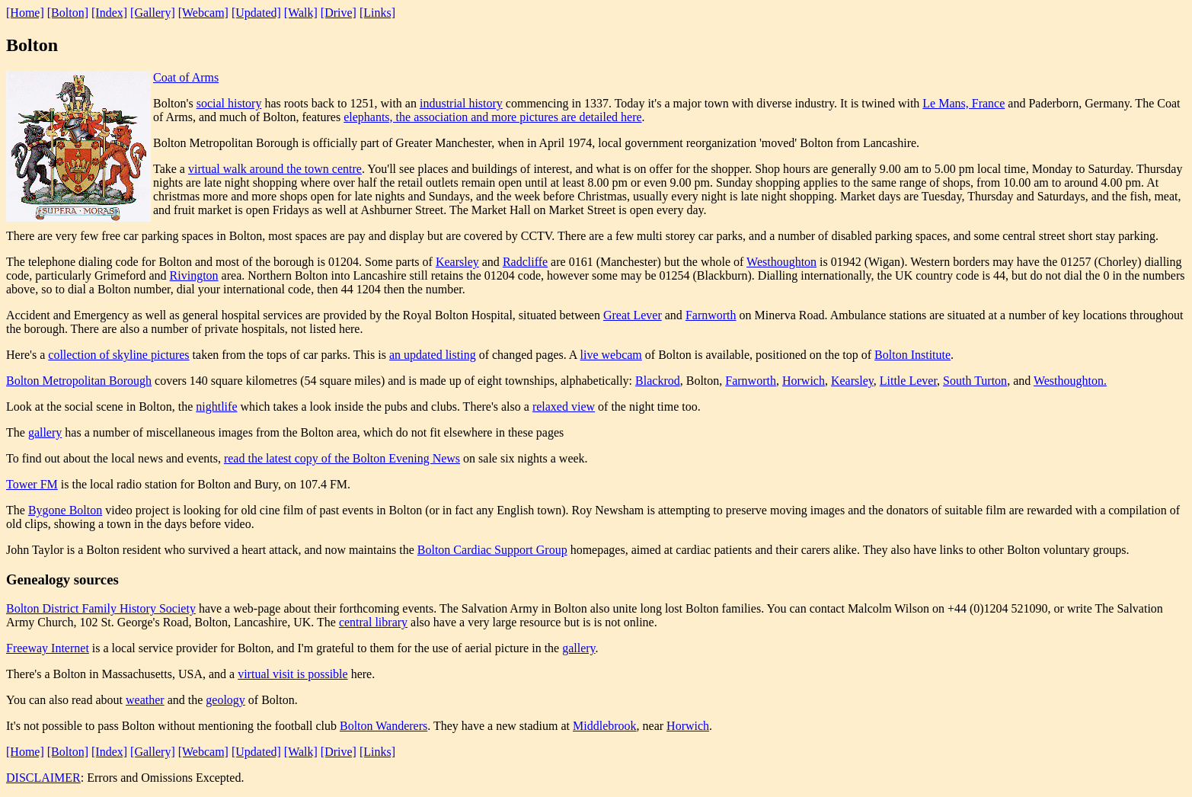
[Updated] (256, 12)
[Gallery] (152, 12)
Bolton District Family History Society (101, 608)
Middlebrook (605, 725)
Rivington (194, 275)
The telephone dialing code (72, 261)
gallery (45, 432)
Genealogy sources (62, 579)
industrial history (461, 103)
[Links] (377, 12)
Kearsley (457, 261)
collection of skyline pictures (118, 354)
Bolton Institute (912, 354)
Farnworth (711, 315)
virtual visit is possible (292, 673)
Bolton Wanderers (383, 725)
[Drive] (338, 12)
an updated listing (432, 354)
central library (373, 622)
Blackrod (657, 380)
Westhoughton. (1070, 380)
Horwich (803, 380)
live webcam (611, 354)
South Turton (975, 380)
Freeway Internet (47, 648)
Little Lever (908, 380)
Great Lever (632, 315)
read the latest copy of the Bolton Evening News (342, 458)
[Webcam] (203, 12)
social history (229, 103)
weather (145, 699)
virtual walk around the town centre (275, 168)
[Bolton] (67, 12)
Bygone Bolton (65, 510)
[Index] (109, 12)
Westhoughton (781, 261)
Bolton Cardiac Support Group (492, 549)
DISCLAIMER (43, 777)
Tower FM (32, 484)
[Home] (25, 12)
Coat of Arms (186, 77)
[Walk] (301, 12)
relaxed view (563, 406)
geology (225, 699)
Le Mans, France (963, 103)
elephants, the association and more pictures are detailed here (492, 116)
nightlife (216, 406)
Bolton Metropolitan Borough (79, 380)
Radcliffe (525, 261)
